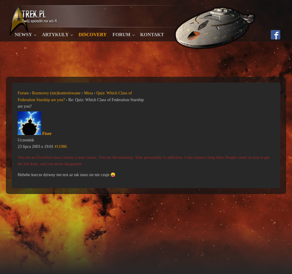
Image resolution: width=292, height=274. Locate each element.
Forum (121, 34)
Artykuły (55, 34)
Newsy (23, 34)
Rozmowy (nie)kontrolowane (56, 93)
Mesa (88, 93)
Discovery (93, 34)
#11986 (61, 146)
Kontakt (152, 34)
